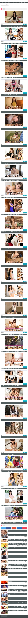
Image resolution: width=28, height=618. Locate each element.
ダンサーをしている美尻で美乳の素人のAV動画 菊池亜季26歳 (10, 163)
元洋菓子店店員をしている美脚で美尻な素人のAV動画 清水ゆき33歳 (10, 300)
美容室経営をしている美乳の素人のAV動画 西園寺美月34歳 (9, 488)
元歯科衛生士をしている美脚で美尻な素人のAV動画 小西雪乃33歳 (10, 60)
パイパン (25, 2)
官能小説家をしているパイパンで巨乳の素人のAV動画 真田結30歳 (10, 43)
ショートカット (21, 2)
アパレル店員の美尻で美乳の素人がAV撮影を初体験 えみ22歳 (10, 111)
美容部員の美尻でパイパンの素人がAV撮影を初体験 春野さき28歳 (10, 231)
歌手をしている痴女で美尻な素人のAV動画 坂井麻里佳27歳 (9, 248)
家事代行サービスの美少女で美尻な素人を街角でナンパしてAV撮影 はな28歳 (12, 334)
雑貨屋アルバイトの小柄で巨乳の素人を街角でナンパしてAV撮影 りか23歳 (11, 402)
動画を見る (25, 24)
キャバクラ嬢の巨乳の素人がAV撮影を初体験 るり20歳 (9, 197)
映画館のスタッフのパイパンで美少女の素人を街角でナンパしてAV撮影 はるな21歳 (13, 522)
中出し (13, 2)
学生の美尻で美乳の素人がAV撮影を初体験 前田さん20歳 (9, 77)
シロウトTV (5, 2)
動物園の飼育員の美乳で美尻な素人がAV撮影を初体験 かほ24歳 (10, 368)
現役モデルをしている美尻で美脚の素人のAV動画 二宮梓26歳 (10, 214)
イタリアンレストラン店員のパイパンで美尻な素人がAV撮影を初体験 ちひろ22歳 (12, 26)
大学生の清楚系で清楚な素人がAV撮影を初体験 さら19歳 (9, 94)
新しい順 (2, 2)
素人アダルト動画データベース (7, 0)
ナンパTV (9, 2)
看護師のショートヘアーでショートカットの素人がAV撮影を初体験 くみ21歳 (12, 471)
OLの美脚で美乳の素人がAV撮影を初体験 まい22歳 (8, 317)
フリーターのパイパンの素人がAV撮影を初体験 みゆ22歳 (9, 454)
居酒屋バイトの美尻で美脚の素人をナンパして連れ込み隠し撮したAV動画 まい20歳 (13, 351)
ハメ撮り (16, 2)
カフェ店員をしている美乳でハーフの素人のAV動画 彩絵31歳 (10, 385)
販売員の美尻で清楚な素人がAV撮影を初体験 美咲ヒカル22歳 (10, 180)
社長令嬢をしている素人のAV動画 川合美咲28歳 (8, 505)
